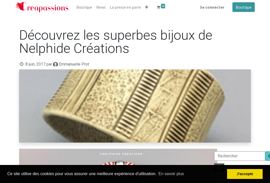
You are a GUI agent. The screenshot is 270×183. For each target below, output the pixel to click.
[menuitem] (84, 7)
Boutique (243, 7)
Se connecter (212, 7)
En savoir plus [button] (171, 174)
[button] (146, 7)
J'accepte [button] (245, 174)
